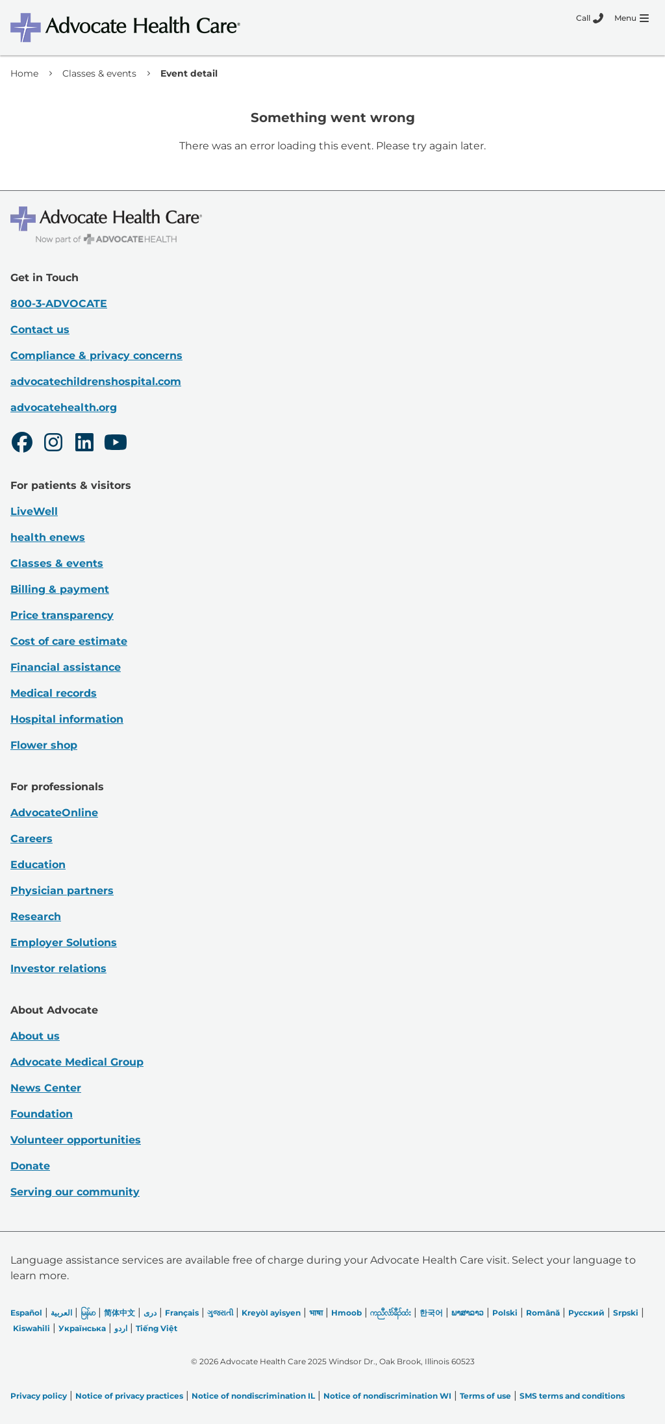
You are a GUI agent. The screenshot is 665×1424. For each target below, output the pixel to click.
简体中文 (119, 1313)
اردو (120, 1328)
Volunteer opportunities (75, 1140)
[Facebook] (22, 444)
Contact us (39, 329)
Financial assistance (65, 667)
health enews (47, 537)
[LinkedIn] (84, 444)
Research (35, 916)
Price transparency (62, 615)
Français (182, 1313)
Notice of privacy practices (129, 1396)
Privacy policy (38, 1396)
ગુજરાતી (220, 1313)
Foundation (41, 1114)
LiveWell (34, 511)
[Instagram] (53, 444)
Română (543, 1313)
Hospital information (66, 719)
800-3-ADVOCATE (58, 303)
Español (26, 1313)
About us (35, 1036)
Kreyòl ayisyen (271, 1313)
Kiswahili (31, 1328)
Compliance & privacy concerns (96, 355)
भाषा (316, 1313)
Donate (30, 1166)
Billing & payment (59, 589)
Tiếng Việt (156, 1328)
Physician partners (62, 890)
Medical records (53, 693)
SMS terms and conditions (572, 1396)
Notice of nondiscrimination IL (253, 1396)
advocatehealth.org (63, 407)
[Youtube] (115, 444)
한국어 (431, 1313)
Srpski (625, 1313)
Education (38, 864)
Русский (586, 1313)
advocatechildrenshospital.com (95, 381)
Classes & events (99, 73)
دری (150, 1313)
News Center (45, 1088)
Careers (31, 838)
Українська (82, 1328)
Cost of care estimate (68, 641)
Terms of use (485, 1396)
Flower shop (43, 745)
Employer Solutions (63, 942)
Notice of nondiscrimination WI (387, 1396)
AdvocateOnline (54, 812)
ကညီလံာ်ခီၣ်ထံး (390, 1313)
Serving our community (75, 1192)
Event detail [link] (189, 73)
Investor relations (58, 968)
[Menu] (632, 18)
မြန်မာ (88, 1313)
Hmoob (346, 1313)
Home (24, 73)
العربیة (61, 1313)
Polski (505, 1313)
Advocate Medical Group (77, 1062)
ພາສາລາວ (467, 1313)
